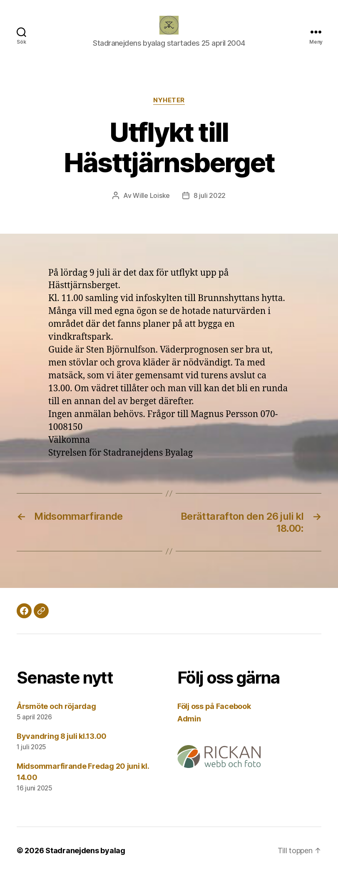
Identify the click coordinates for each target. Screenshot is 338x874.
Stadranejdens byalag (85, 850)
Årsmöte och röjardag (56, 706)
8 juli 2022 (210, 195)
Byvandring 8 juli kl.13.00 (62, 736)
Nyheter (169, 100)
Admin (189, 718)
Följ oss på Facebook (214, 706)
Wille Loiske (151, 195)
